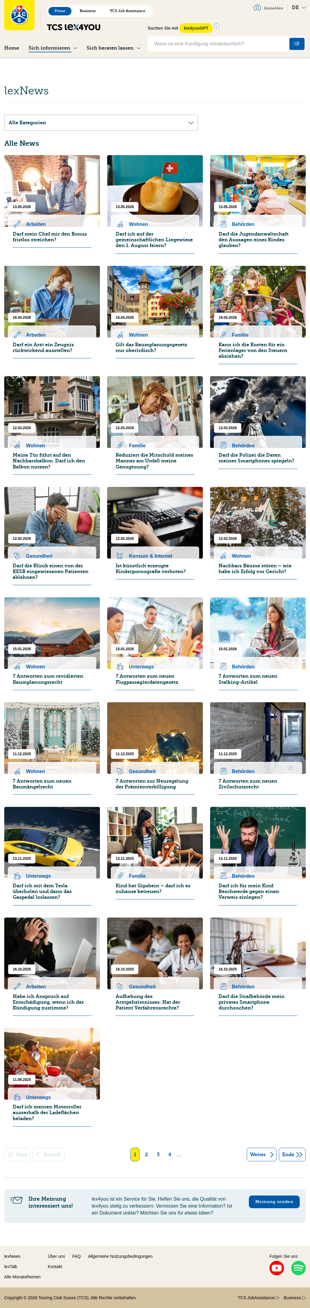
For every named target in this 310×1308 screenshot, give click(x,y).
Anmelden (268, 7)
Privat (59, 11)
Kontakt (55, 1266)
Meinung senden (274, 1201)
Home (11, 48)
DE (299, 7)
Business (88, 11)
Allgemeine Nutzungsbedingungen (120, 1256)
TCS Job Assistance (127, 11)
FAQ (76, 1256)
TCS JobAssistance (258, 1297)
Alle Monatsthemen (22, 1276)
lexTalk (10, 1266)
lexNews (12, 1256)
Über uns (56, 1256)
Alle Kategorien (101, 123)
